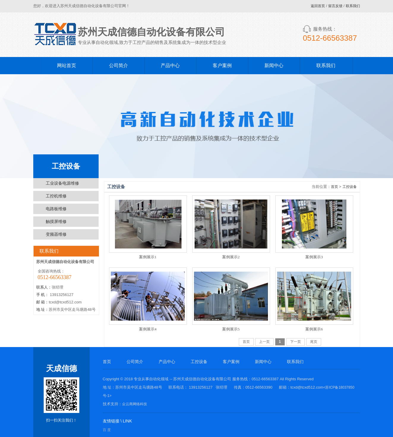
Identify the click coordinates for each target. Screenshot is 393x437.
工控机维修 (56, 196)
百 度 (107, 430)
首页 (334, 187)
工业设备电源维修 (62, 183)
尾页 (313, 342)
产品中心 (170, 65)
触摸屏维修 (56, 221)
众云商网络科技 (134, 404)
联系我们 (353, 6)
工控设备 (350, 187)
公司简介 (118, 65)
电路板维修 (56, 208)
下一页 (295, 342)
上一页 (264, 342)
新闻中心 (273, 65)
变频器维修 (56, 234)
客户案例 (222, 65)
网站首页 (66, 65)
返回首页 (318, 6)
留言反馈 (335, 6)
